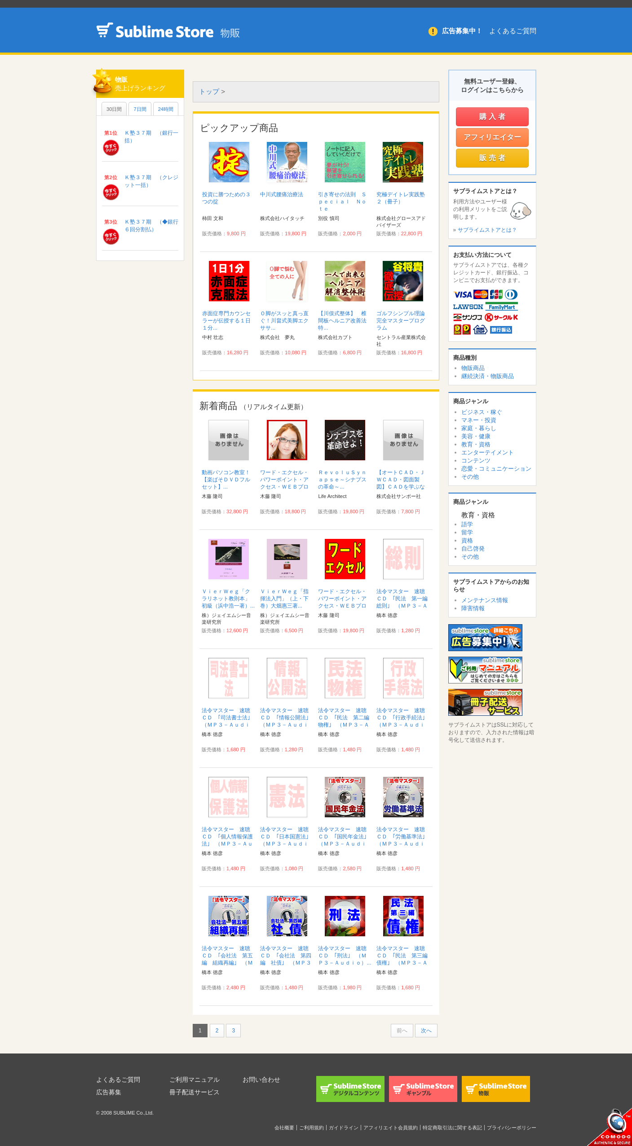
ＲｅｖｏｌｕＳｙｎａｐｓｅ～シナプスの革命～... (342, 479)
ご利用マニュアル (194, 1079)
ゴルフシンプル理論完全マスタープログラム (400, 320)
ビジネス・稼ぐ (481, 412)
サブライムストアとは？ (487, 230)
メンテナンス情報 (484, 600)
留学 (467, 532)
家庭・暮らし (478, 428)
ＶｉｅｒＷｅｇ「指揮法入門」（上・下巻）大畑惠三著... (284, 598)
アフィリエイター (492, 137)
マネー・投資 (478, 420)
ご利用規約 (311, 1127)
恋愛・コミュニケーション (496, 468)
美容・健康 (476, 436)
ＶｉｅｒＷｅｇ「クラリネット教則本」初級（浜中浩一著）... (228, 598)
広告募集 (108, 1092)
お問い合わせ (261, 1079)
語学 (467, 524)
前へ (402, 1030)
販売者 (493, 158)
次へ (426, 1030)
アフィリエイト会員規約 (390, 1127)
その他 (470, 476)
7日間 (139, 109)
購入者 (493, 116)
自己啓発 (473, 548)
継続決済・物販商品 (487, 376)
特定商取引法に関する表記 (452, 1127)
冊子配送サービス (194, 1092)
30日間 (114, 109)
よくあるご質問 (512, 31)
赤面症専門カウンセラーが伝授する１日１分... (226, 320)
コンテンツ (476, 460)
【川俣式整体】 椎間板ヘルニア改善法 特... (345, 320)
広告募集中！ (462, 31)
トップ (209, 91)
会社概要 (284, 1127)
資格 (467, 540)
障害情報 (473, 608)
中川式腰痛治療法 (281, 194)
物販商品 (473, 368)
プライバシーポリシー (511, 1127)
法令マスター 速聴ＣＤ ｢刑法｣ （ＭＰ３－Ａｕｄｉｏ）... (344, 955)
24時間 (165, 109)
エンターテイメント (487, 452)
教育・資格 (476, 444)
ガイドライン (343, 1127)
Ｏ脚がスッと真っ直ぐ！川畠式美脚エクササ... (284, 320)
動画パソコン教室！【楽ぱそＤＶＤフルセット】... (226, 479)
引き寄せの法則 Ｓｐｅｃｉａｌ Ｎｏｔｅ (342, 201)
